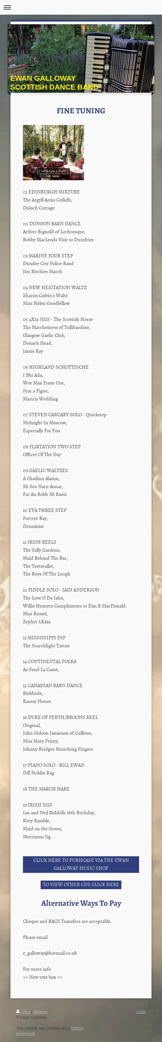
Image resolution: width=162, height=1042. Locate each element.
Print (23, 1012)
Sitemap (40, 1012)
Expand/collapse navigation (81, 7)
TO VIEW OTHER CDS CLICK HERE (81, 884)
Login (141, 1012)
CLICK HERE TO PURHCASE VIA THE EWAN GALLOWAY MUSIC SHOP (81, 864)
